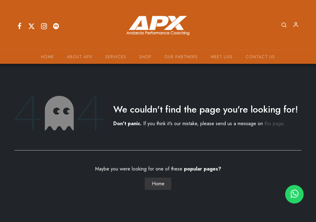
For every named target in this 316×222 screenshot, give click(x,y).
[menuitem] (47, 57)
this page (273, 123)
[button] (284, 25)
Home (158, 183)
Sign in (296, 25)
